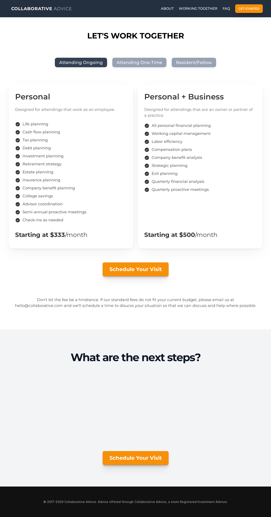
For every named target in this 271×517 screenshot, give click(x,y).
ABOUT (167, 8)
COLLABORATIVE (41, 8)
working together (198, 8)
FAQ (226, 8)
